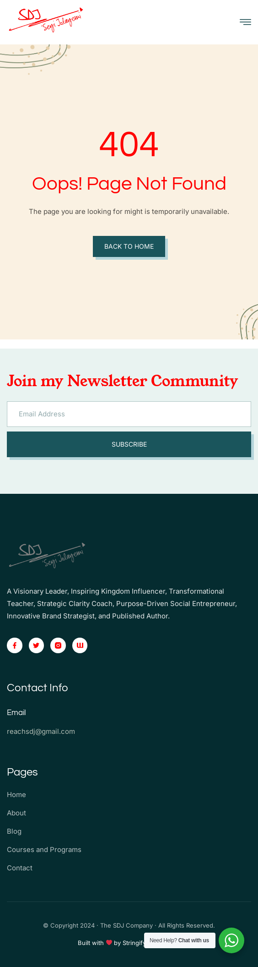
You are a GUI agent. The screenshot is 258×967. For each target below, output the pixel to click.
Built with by (100, 942)
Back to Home (129, 246)
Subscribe (129, 444)
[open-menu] (245, 22)
